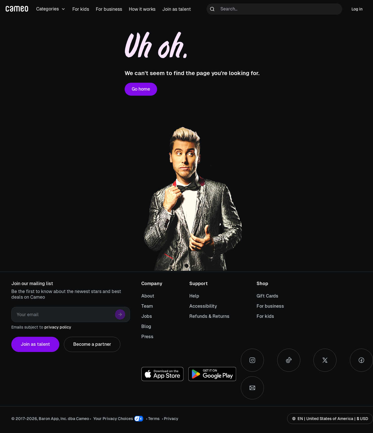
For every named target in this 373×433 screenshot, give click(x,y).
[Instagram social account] (252, 360)
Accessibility (203, 306)
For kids (265, 316)
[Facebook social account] (361, 360)
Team (147, 306)
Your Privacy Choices (113, 418)
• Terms (153, 418)
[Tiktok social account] (288, 360)
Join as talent (35, 344)
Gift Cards (267, 296)
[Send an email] (252, 387)
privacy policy (57, 327)
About (147, 296)
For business (270, 306)
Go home (141, 89)
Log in (357, 9)
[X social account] (325, 360)
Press (147, 336)
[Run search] (212, 9)
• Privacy (170, 418)
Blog (146, 326)
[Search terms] (274, 9)
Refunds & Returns (209, 316)
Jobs (146, 316)
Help (194, 296)
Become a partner (92, 344)
